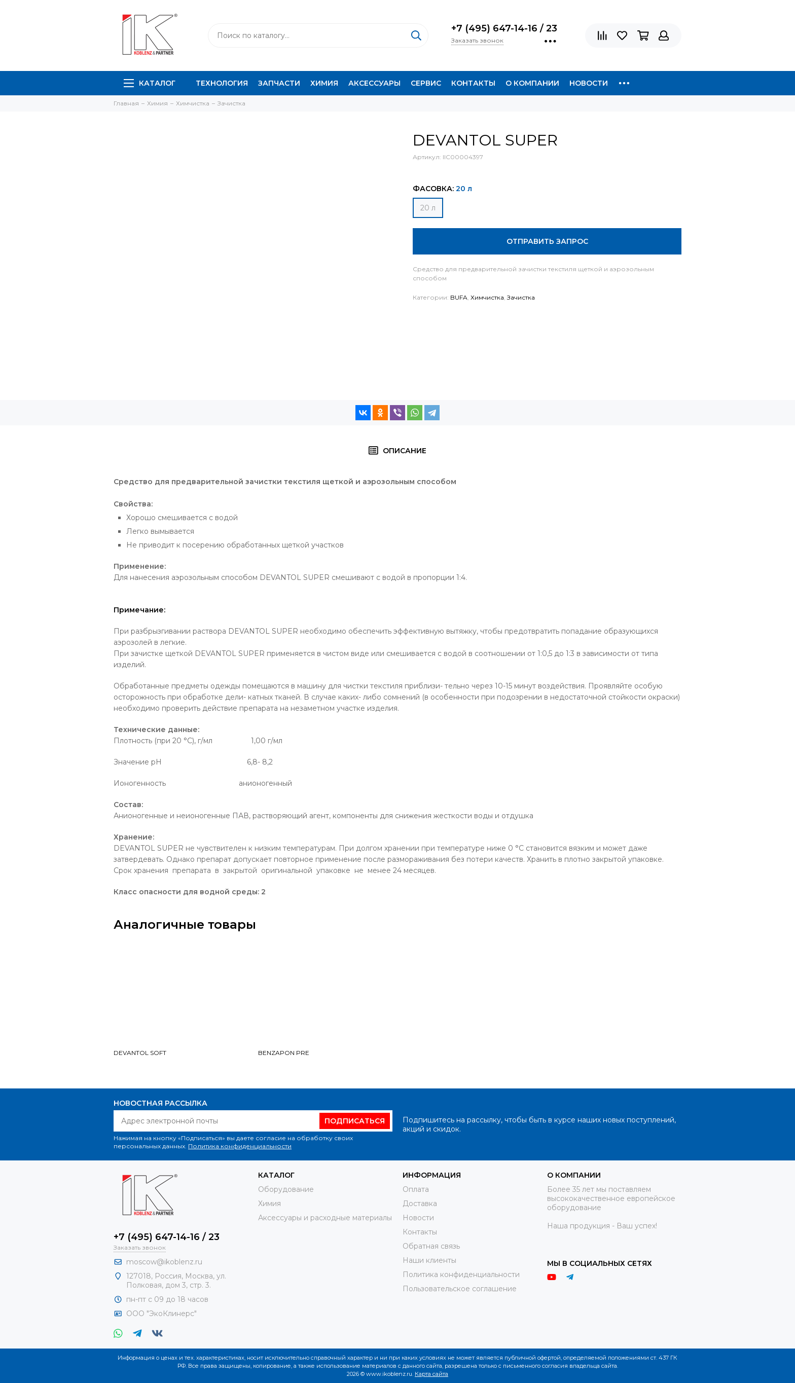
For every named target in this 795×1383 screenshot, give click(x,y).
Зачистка (521, 297)
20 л (428, 207)
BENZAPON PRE (283, 1053)
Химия (324, 83)
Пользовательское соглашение (460, 1288)
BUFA (458, 297)
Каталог (149, 83)
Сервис (426, 83)
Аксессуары (374, 83)
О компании (532, 83)
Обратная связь (431, 1246)
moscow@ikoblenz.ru (164, 1261)
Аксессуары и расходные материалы (325, 1217)
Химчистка (487, 297)
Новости (588, 83)
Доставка (420, 1203)
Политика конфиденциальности (240, 1146)
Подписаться (354, 1120)
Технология (222, 83)
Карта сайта (431, 1373)
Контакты (473, 83)
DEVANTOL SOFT (140, 1053)
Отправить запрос (547, 241)
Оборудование (286, 1189)
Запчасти (279, 83)
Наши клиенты (429, 1260)
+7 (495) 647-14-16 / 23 (504, 28)
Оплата (416, 1189)
